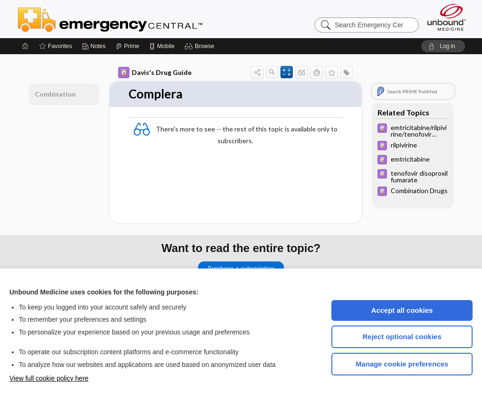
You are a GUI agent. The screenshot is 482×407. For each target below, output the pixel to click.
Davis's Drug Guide (155, 72)
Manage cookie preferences (402, 364)
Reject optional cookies (402, 337)
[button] (201, 46)
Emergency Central (134, 19)
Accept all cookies (402, 310)
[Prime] (127, 46)
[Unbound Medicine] (446, 17)
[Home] (25, 46)
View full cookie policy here (48, 378)
